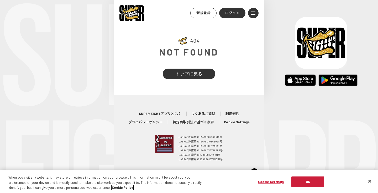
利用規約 (232, 114)
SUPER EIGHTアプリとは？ (160, 114)
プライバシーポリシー (145, 122)
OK (308, 183)
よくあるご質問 (203, 114)
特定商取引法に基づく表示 (193, 122)
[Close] (369, 182)
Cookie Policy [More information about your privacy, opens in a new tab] (122, 189)
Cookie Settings (237, 122)
